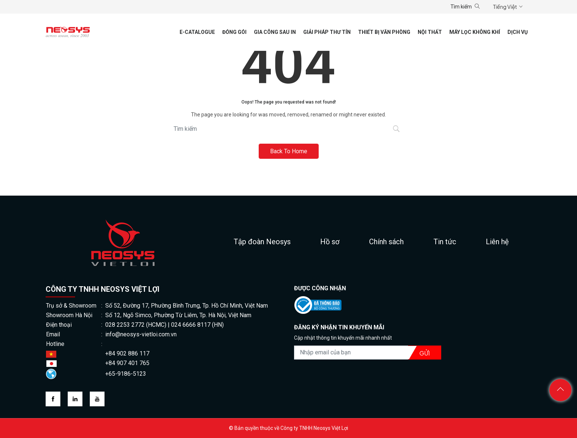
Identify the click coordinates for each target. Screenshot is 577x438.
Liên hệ (497, 241)
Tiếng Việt (505, 6)
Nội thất (430, 32)
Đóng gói (234, 32)
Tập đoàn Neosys (262, 241)
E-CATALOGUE (197, 32)
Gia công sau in (275, 32)
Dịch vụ (517, 32)
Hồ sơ (329, 241)
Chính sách (386, 241)
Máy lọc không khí (474, 32)
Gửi (425, 353)
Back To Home (288, 151)
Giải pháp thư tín (327, 32)
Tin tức (444, 241)
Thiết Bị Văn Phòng (384, 32)
